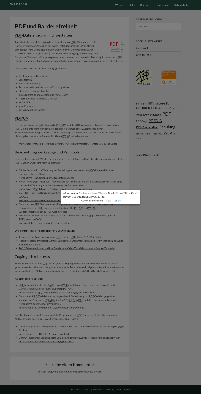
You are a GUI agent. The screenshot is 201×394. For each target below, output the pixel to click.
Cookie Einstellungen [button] (92, 200)
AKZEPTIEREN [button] (113, 200)
